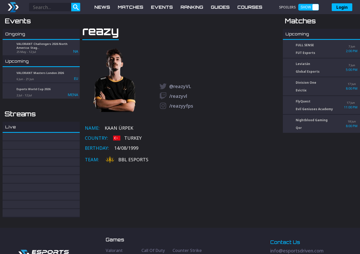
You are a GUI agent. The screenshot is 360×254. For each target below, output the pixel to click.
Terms (332, 242)
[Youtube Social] (288, 232)
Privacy (316, 242)
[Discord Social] (306, 232)
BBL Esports (126, 186)
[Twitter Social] (271, 232)
